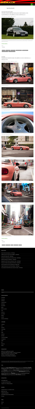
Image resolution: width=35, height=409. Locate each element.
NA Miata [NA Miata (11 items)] (2, 370)
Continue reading (5, 43)
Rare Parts (2, 335)
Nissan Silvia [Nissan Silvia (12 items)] (11, 370)
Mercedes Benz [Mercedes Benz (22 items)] (28, 368)
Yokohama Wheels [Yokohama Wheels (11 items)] (23, 374)
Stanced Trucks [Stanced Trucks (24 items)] (3, 373)
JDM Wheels (3, 297)
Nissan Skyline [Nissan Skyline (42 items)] (16, 370)
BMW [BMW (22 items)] (15, 367)
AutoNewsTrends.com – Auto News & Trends (7, 389)
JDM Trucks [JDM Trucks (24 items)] (12, 368)
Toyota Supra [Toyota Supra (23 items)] (24, 373)
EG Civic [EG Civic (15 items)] (22, 367)
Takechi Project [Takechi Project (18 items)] (9, 373)
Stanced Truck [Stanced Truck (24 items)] (27, 371)
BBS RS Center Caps (4, 391)
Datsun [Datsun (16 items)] (20, 367)
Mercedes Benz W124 (5, 51)
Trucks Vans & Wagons (6, 11)
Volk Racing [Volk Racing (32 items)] (3, 374)
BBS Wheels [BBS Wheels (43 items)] (11, 367)
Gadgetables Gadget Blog (4, 392)
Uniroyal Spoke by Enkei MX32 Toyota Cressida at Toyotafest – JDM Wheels (12, 267)
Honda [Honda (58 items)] (29, 367)
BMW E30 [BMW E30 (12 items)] (18, 367)
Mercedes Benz (13, 50)
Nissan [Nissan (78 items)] (5, 370)
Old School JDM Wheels (4, 318)
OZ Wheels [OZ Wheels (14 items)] (21, 370)
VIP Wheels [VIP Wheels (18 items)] (27, 373)
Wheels (11, 11)
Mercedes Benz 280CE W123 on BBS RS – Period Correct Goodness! (11, 352)
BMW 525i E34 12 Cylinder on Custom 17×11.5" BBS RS (9, 353)
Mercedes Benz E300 (18, 50)
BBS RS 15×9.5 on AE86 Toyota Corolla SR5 (7, 351)
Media (2, 332)
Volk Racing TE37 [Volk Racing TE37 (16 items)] (8, 374)
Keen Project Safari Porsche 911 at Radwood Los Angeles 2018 (10, 264)
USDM (2, 340)
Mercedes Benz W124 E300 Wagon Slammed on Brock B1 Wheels (15, 14)
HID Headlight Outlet (4, 380)
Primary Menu (34, 4)
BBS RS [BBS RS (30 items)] (7, 367)
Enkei (2, 310)
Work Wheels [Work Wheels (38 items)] (18, 374)
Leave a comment (14, 61)
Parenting (2, 396)
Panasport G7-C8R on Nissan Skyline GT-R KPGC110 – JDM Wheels (11, 262)
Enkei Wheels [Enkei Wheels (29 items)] (25, 367)
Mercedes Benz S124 (25, 50)
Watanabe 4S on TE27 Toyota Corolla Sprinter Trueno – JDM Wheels (11, 261)
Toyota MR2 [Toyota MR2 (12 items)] (20, 373)
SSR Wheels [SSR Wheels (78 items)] (22, 371)
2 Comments (14, 16)
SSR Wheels (3, 300)
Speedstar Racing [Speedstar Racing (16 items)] (10, 371)
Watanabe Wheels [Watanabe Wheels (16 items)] (13, 374)
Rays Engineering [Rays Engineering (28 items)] (4, 371)
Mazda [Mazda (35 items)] (17, 368)
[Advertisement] (17, 277)
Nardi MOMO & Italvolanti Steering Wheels (7, 394)
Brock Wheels (8, 50)
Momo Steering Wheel (12, 51)
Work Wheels (3, 305)
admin (10, 16)
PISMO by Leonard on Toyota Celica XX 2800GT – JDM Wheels (10, 254)
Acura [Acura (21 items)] (2, 367)
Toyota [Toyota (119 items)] (13, 373)
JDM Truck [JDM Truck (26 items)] (8, 368)
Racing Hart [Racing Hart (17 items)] (27, 370)
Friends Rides (3, 329)
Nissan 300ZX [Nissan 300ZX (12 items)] (8, 370)
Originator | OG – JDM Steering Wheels (6, 383)
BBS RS (2, 307)
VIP (1, 342)
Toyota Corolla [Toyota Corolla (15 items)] (17, 373)
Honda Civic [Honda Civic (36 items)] (3, 368)
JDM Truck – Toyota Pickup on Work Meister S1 (8, 354)
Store (2, 403)
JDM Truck (2, 312)
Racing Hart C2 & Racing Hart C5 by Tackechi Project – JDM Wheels (11, 257)
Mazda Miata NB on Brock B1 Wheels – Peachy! (16, 59)
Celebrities (2, 324)
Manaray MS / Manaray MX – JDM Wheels (7, 256)
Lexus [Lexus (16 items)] (15, 368)
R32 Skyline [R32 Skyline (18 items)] (24, 370)
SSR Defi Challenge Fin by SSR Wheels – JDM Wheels (8, 259)
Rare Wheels (3, 313)
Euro (2, 11)
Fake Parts (2, 327)
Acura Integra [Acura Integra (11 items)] (4, 367)
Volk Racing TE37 (3, 302)
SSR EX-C (2, 315)
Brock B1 (3, 50)
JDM (2, 56)
